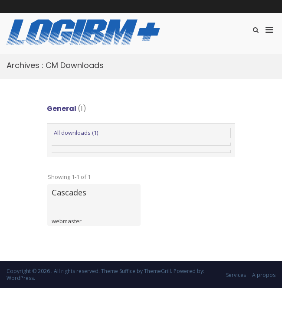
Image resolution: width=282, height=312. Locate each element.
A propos (263, 275)
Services (236, 275)
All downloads (76, 132)
